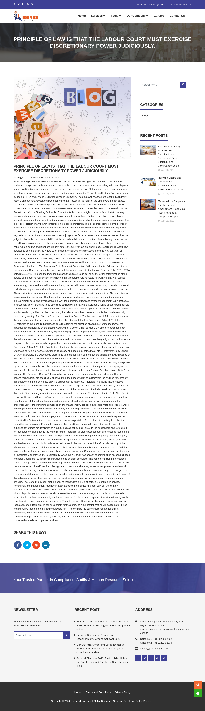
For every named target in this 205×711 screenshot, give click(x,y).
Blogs (20, 177)
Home (82, 15)
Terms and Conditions (98, 692)
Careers (159, 15)
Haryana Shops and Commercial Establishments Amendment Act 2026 (170, 183)
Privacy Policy (123, 692)
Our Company (136, 15)
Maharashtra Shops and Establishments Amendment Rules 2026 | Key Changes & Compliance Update (172, 209)
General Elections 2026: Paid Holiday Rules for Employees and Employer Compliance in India (102, 662)
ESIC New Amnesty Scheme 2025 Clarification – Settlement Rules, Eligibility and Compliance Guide (169, 156)
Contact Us (177, 15)
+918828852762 (182, 4)
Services (97, 15)
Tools (114, 15)
